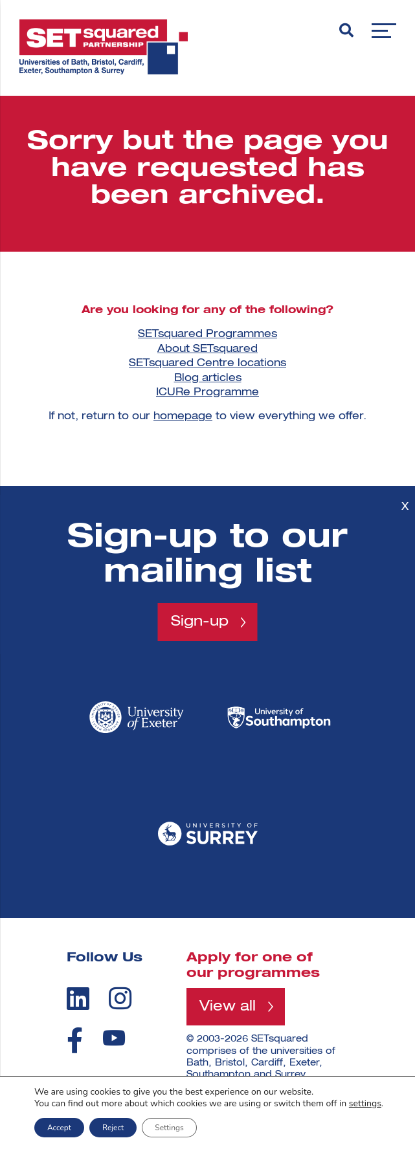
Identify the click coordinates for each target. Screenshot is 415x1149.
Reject (113, 1127)
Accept (59, 1127)
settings (365, 1104)
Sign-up (200, 622)
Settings (169, 1127)
